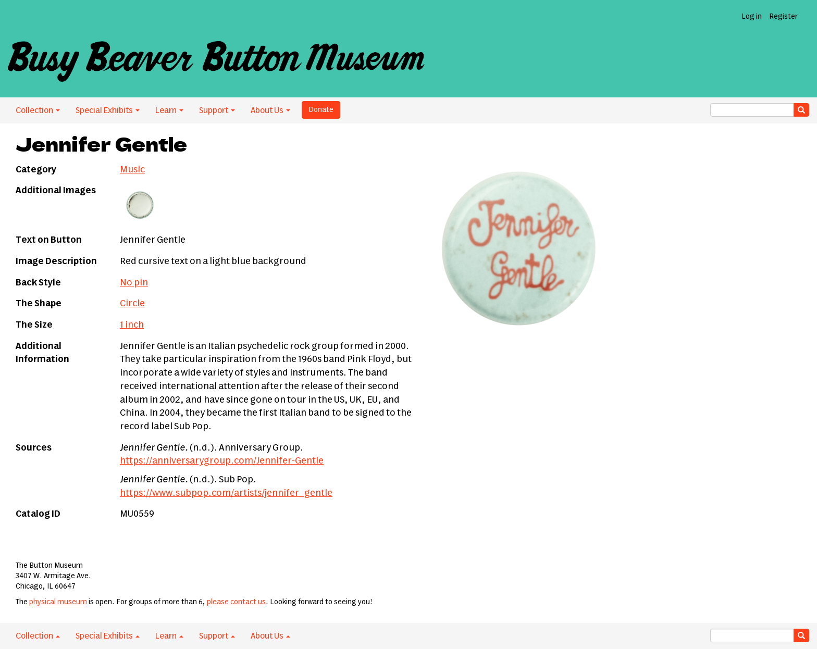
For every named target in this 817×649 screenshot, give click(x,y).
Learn (169, 110)
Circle (132, 303)
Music (132, 169)
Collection (38, 110)
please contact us (236, 602)
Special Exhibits (108, 110)
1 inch (132, 325)
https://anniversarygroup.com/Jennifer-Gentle (222, 461)
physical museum (58, 602)
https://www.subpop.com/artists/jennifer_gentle (226, 493)
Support (217, 110)
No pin (134, 283)
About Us (270, 110)
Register (783, 16)
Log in (751, 16)
